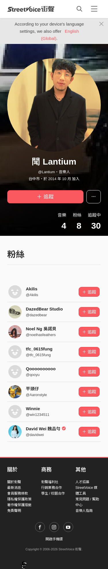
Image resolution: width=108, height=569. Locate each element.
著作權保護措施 (19, 505)
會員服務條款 (17, 493)
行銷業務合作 (51, 488)
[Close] (101, 24)
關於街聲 (14, 482)
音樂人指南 (84, 511)
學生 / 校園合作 (53, 493)
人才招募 (82, 482)
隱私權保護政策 (19, 499)
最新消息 (14, 488)
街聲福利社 (49, 482)
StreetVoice (31, 9)
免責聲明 (14, 511)
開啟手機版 (54, 539)
